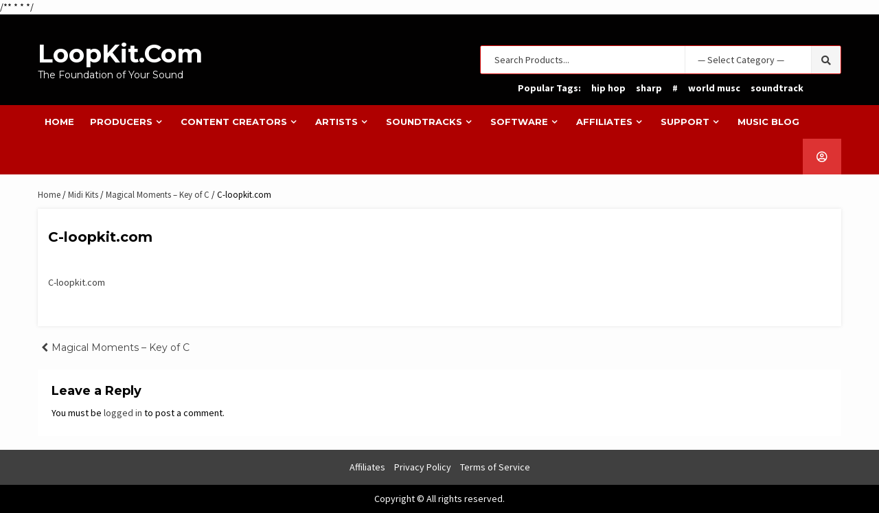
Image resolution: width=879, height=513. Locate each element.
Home (59, 121)
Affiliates (604, 121)
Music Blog (768, 121)
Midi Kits (83, 195)
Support (685, 121)
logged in (123, 413)
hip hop (608, 88)
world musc (714, 88)
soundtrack (777, 88)
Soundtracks (424, 121)
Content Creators (234, 121)
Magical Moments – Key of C (157, 195)
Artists (336, 121)
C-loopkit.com (76, 282)
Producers (121, 121)
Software (519, 121)
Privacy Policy (422, 467)
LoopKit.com (120, 53)
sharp (649, 88)
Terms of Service (495, 467)
